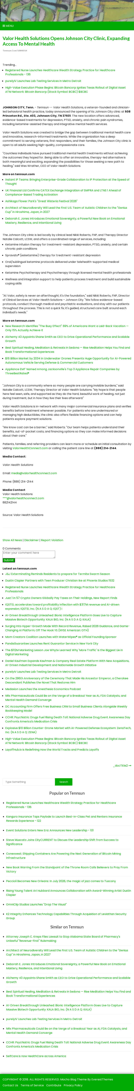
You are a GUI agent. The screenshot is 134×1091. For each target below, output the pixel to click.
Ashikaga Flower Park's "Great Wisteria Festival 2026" (41, 201)
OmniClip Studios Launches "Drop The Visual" (36, 904)
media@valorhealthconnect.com (34, 473)
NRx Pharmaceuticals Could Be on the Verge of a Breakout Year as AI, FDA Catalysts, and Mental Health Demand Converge (66, 1031)
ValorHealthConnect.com (30, 448)
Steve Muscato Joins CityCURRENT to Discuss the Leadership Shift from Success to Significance (62, 842)
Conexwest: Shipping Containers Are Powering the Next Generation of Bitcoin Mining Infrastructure (63, 856)
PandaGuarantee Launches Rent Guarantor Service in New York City (51, 644)
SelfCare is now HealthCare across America (36, 1056)
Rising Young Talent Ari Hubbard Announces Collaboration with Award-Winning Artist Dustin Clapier (68, 893)
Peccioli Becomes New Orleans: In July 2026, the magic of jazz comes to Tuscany (61, 881)
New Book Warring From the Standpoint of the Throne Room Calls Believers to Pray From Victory (67, 869)
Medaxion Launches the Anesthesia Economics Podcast (43, 689)
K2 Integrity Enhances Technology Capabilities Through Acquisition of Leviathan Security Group (66, 916)
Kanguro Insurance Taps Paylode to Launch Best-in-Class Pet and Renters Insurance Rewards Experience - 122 (64, 819)
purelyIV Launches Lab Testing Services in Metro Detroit (43, 81)
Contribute (53, 1085)
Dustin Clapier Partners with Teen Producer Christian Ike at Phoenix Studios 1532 (59, 581)
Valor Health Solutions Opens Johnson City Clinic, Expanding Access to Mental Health (66, 41)
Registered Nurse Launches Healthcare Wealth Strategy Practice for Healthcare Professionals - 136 (61, 805)
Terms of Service (32, 1085)
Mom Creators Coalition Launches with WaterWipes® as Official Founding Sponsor (61, 637)
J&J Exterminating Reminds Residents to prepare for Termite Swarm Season (57, 574)
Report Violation (52, 540)
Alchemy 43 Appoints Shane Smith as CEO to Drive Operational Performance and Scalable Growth (68, 980)
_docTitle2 (120, 766)
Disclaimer (31, 540)
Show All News (12, 540)
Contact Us (10, 1085)
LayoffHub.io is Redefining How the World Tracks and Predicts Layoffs (52, 750)
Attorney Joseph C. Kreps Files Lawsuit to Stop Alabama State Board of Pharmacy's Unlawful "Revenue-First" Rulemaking (63, 939)
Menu (8, 26)
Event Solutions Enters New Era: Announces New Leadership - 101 (50, 830)
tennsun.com (67, 11)
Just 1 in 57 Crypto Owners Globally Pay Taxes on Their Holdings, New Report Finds (61, 598)
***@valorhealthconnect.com (23, 498)
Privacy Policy (73, 1085)
